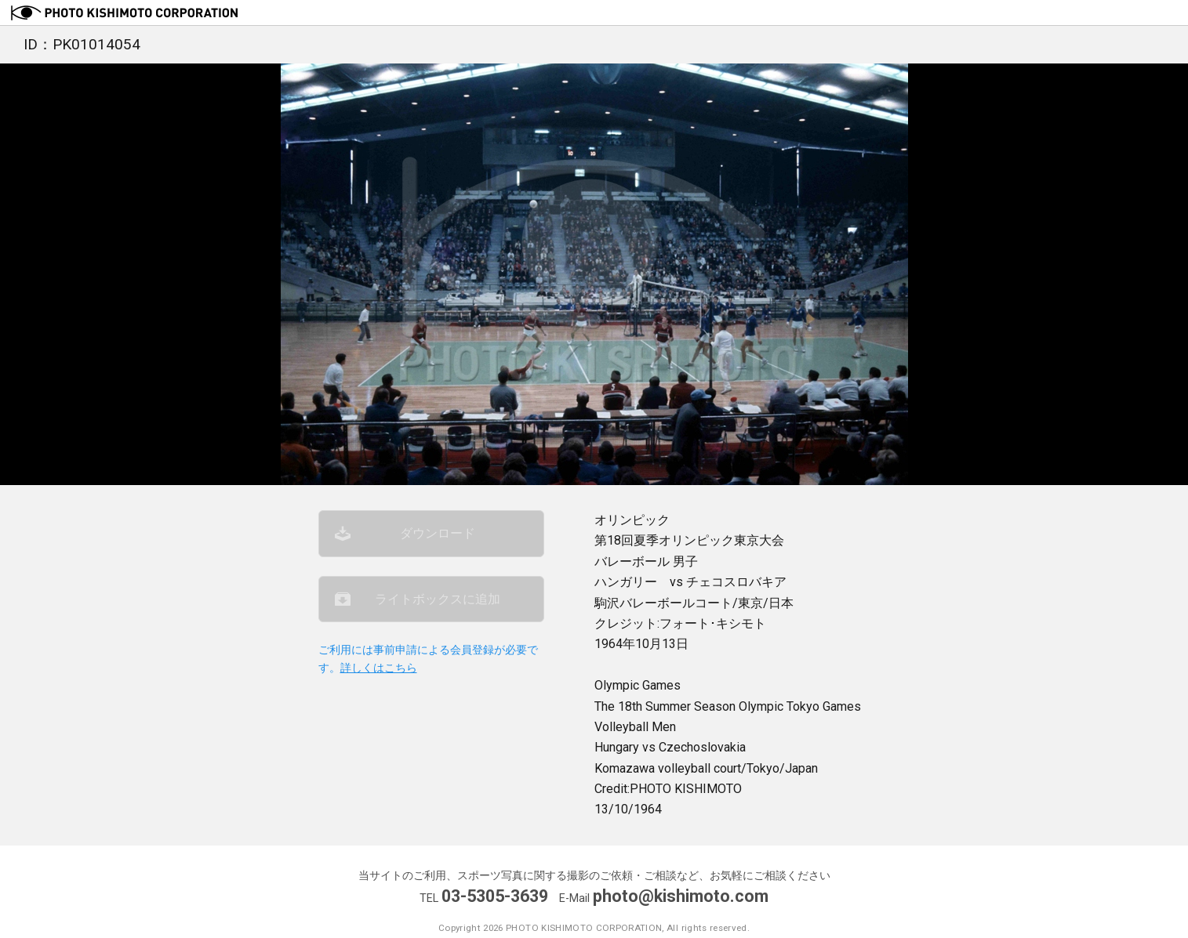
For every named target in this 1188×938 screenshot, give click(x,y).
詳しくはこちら (378, 668)
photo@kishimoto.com (680, 896)
